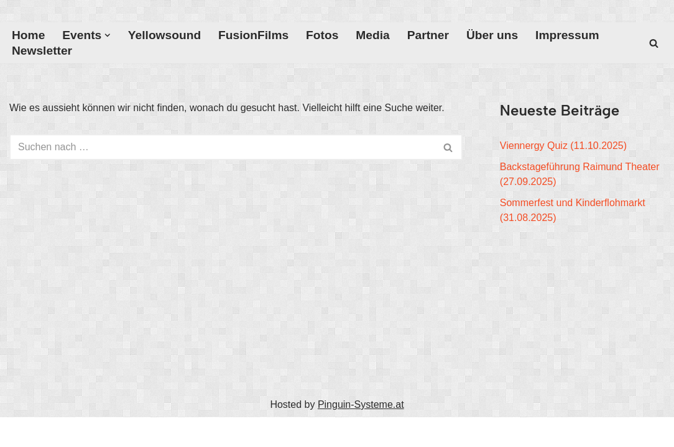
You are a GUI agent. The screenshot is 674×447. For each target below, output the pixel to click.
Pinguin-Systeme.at (361, 404)
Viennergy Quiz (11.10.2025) (563, 145)
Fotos (322, 35)
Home (28, 35)
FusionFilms (253, 35)
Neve (20, 432)
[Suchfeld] (653, 43)
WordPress (134, 432)
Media (372, 35)
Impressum (567, 35)
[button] (107, 35)
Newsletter (42, 50)
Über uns (492, 35)
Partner (428, 35)
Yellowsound (164, 35)
